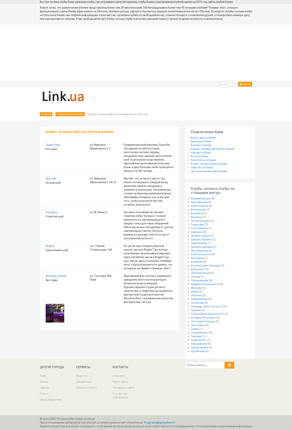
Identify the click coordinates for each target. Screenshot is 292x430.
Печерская (197, 302)
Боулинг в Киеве (201, 145)
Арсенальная (199, 202)
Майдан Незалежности (205, 284)
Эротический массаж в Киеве (209, 171)
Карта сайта (120, 381)
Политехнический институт (207, 313)
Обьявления (83, 381)
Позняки (196, 310)
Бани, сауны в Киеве (203, 137)
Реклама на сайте (123, 387)
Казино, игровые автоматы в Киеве (212, 148)
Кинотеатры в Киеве (203, 160)
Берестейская (199, 205)
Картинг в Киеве (201, 152)
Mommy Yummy (56, 276)
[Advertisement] (146, 52)
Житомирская (199, 250)
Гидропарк (197, 224)
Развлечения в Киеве (70, 114)
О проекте (118, 375)
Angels (50, 246)
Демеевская (199, 243)
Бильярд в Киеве (201, 141)
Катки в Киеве (199, 156)
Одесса (44, 387)
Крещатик (197, 269)
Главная (46, 114)
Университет (199, 340)
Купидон (52, 212)
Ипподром (197, 258)
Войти (245, 84)
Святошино (198, 325)
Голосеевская (199, 228)
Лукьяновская (199, 280)
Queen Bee (53, 145)
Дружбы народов (201, 246)
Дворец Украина (201, 239)
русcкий (223, 84)
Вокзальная (198, 209)
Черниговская (199, 347)
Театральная (199, 332)
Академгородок (201, 198)
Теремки (196, 336)
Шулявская (198, 351)
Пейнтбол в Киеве (202, 167)
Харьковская (199, 343)
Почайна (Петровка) (203, 317)
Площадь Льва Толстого (206, 306)
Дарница (196, 231)
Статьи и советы (86, 387)
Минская (196, 287)
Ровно (44, 393)
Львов (44, 381)
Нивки (194, 291)
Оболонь (196, 295)
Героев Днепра (200, 220)
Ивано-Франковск (51, 399)
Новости (81, 375)
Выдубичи (197, 213)
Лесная (195, 276)
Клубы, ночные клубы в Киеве (209, 163)
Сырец (195, 328)
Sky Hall (51, 178)
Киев (43, 375)
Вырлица (196, 217)
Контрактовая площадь (205, 265)
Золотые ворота (201, 254)
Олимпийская (199, 299)
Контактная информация (120, 395)
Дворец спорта (200, 235)
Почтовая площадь (203, 321)
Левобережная (200, 272)
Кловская (197, 261)
